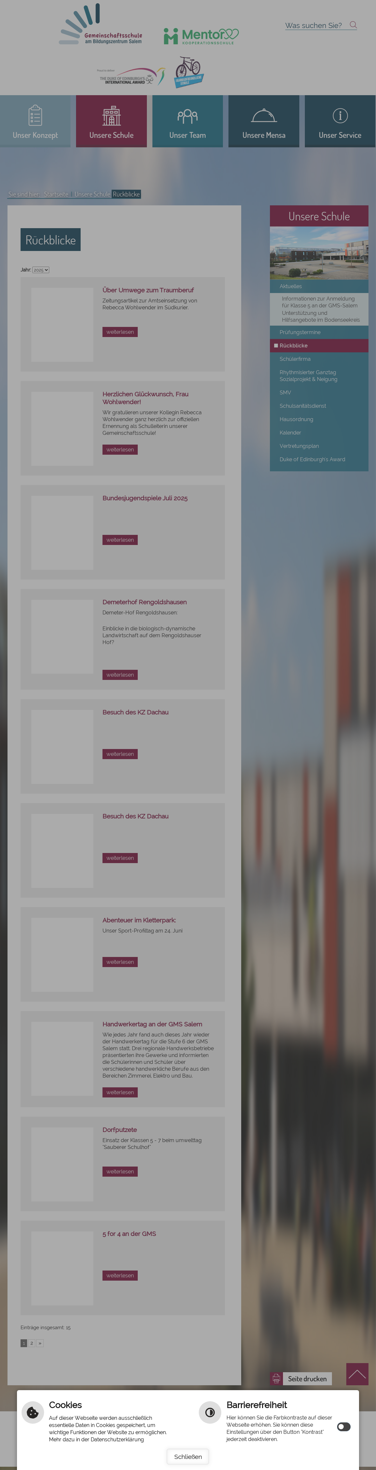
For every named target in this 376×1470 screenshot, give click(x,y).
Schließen (188, 1456)
